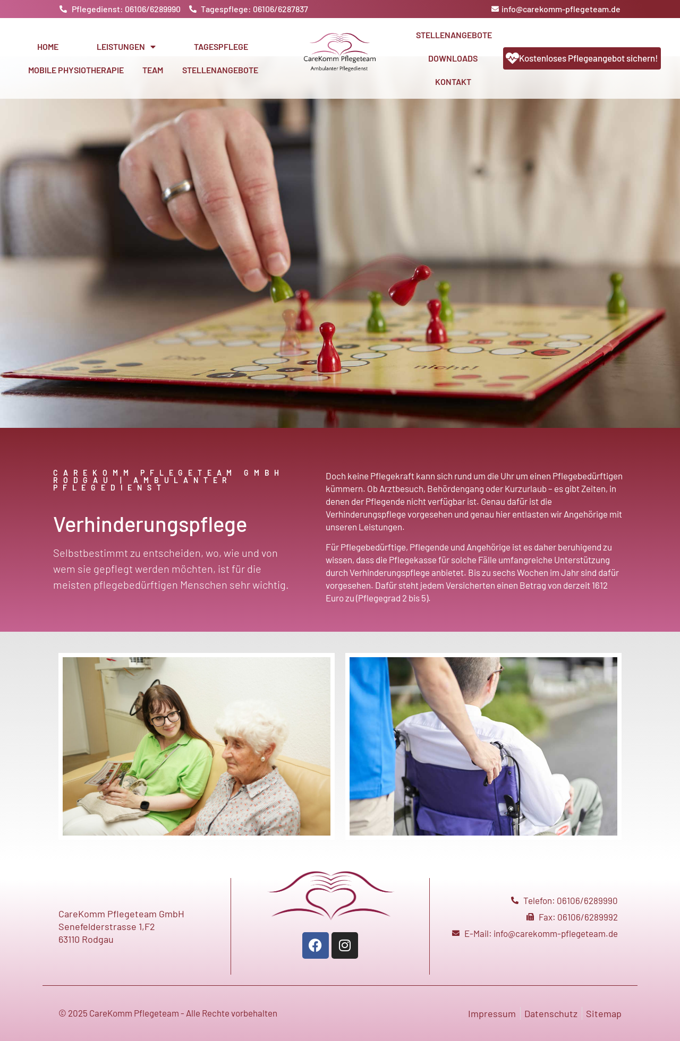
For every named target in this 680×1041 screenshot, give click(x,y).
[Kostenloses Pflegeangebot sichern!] (512, 58)
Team (152, 70)
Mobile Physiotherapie (76, 70)
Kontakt (453, 81)
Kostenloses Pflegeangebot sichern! (588, 58)
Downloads (453, 58)
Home (47, 46)
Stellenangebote (220, 70)
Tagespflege (221, 46)
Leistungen (126, 46)
